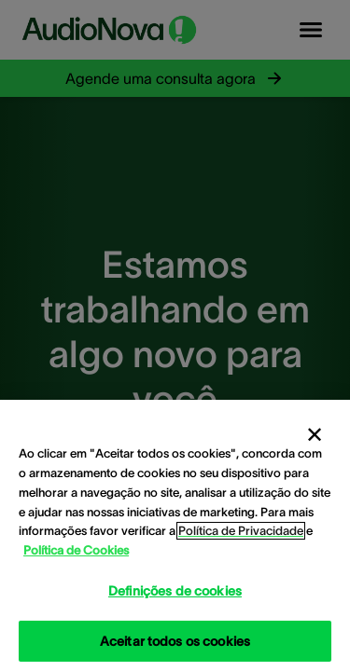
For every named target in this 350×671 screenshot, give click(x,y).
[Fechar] (314, 435)
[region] (175, 535)
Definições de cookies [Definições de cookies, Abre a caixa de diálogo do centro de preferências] (175, 590)
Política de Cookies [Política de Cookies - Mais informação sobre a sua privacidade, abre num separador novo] (76, 550)
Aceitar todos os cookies (175, 641)
